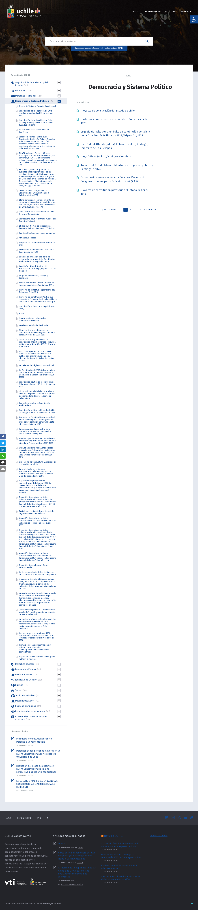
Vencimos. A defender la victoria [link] (33, 325)
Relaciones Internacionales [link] (30, 711)
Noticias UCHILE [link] (113, 835)
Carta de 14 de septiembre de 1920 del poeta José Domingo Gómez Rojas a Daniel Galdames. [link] (76, 855)
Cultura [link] (19, 685)
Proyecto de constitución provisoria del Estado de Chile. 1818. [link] (37, 291)
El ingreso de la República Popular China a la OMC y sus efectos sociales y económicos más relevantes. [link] (77, 872)
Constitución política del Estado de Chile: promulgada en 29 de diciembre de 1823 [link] (37, 411)
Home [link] (128, 76)
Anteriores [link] (110, 210)
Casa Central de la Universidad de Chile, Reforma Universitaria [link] (36, 213)
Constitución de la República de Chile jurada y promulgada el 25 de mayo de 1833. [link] (36, 113)
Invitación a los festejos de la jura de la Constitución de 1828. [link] (36, 251)
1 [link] (120, 210)
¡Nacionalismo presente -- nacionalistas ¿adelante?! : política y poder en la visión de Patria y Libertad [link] (37, 612)
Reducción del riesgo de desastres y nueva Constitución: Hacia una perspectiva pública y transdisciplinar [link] (36, 769)
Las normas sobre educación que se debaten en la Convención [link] (120, 878)
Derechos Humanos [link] (26, 95)
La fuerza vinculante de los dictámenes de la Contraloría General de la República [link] (37, 573)
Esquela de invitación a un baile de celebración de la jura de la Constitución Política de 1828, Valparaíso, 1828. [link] (37, 259)
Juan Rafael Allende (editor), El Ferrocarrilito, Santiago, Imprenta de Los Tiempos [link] (37, 268)
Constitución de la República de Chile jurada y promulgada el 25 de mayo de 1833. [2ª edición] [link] (36, 122)
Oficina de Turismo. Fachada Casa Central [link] (37, 106)
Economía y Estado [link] (25, 669)
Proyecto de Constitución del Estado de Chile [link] (108, 110)
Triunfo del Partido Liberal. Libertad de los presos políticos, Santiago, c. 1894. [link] (36, 284)
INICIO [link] (135, 11)
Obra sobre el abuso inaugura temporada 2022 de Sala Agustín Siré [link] (121, 856)
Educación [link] (97, 48)
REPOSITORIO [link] (152, 11)
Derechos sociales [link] (109, 48)
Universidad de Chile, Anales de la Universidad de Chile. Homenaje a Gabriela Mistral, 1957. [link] (34, 192)
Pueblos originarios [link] (25, 706)
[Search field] (99, 41)
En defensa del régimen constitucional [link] (36, 365)
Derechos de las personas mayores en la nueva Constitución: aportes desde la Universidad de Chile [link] (38, 753)
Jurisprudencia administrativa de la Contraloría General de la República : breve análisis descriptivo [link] (35, 431)
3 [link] (130, 210)
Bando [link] (22, 313)
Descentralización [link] (24, 700)
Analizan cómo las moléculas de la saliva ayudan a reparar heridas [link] (120, 845)
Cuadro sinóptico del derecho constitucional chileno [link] (32, 319)
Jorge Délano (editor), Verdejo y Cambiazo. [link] (106, 156)
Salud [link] (18, 690)
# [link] (47, 818)
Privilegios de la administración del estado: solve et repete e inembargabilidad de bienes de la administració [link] (35, 648)
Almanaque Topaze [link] (27, 238)
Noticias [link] (170, 11)
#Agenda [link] (186, 11)
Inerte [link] (61, 843)
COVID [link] (120, 48)
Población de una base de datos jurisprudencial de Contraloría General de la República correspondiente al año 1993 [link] (37, 521)
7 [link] (140, 210)
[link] (194, 19)
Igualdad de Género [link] (26, 679)
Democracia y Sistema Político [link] (32, 101)
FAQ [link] (39, 818)
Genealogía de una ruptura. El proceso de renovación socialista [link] (37, 463)
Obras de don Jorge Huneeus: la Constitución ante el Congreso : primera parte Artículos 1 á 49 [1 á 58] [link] (37, 332)
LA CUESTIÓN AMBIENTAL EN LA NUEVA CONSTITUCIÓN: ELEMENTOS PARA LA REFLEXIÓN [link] (37, 783)
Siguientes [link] (150, 210)
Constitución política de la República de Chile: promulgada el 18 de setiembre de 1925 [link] (37, 384)
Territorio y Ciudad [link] (25, 695)
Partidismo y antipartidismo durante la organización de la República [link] (36, 512)
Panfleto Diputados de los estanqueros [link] (37, 233)
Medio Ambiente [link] (23, 674)
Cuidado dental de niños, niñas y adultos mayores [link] (119, 867)
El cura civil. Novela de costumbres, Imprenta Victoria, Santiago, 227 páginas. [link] (37, 227)
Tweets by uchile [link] (158, 835)
